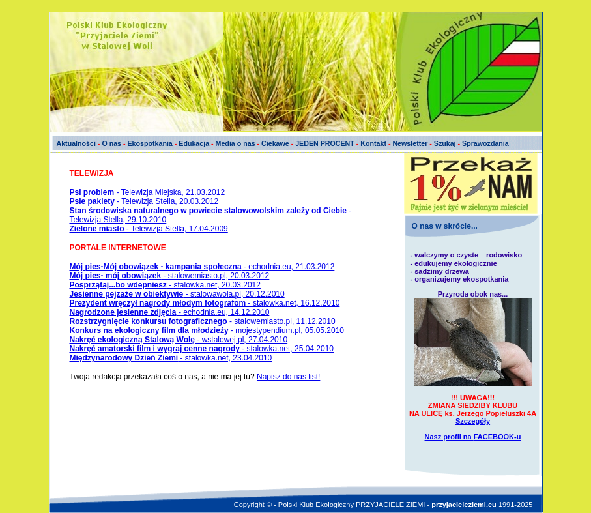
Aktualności (76, 143)
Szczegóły (472, 421)
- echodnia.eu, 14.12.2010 (170, 312)
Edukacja (194, 143)
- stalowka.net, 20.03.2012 (165, 284)
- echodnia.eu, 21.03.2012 (202, 266)
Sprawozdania (485, 143)
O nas (111, 143)
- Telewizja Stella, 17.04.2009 (149, 228)
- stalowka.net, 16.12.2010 (205, 303)
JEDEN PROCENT (324, 143)
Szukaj (445, 143)
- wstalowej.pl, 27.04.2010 (179, 339)
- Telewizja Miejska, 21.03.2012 (147, 192)
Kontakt (373, 143)
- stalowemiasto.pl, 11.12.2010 (203, 321)
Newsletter (409, 143)
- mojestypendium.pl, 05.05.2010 (207, 330)
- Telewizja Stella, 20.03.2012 (144, 201)
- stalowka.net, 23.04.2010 (171, 357)
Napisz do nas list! (288, 376)
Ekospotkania (150, 143)
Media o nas (235, 143)
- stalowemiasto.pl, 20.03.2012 (170, 275)
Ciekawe (275, 143)
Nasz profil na (473, 437)
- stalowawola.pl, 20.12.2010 (177, 294)
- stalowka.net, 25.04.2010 (202, 348)
